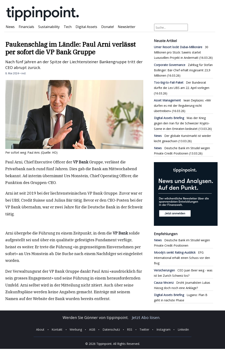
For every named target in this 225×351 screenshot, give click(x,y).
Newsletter (126, 26)
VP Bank (80, 162)
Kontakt (57, 330)
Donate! (107, 26)
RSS (129, 330)
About (40, 330)
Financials (26, 26)
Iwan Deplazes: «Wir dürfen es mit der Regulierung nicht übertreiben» (182, 105)
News (10, 26)
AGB (92, 330)
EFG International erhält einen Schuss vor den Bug (182, 257)
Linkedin (183, 330)
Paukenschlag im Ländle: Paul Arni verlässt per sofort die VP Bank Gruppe (70, 48)
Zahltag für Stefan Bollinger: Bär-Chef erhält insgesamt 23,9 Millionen (183, 70)
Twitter (144, 330)
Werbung (76, 330)
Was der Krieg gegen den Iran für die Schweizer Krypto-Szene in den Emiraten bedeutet (182, 123)
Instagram (163, 330)
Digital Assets (86, 26)
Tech (68, 26)
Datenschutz (111, 330)
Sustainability (49, 26)
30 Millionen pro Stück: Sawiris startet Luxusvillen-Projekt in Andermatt (181, 52)
